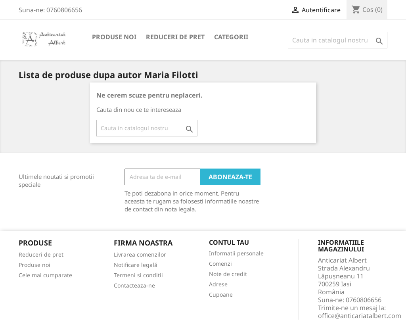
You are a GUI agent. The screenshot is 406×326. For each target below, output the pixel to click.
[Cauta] (337, 40)
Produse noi (114, 37)
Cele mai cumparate (45, 275)
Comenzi (220, 263)
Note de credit (228, 274)
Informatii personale (236, 253)
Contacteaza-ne (134, 285)
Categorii (231, 37)
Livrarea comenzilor (140, 254)
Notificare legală (135, 264)
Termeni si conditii (138, 275)
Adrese (218, 284)
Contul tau (229, 242)
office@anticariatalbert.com (359, 316)
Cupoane (221, 294)
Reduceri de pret (175, 37)
